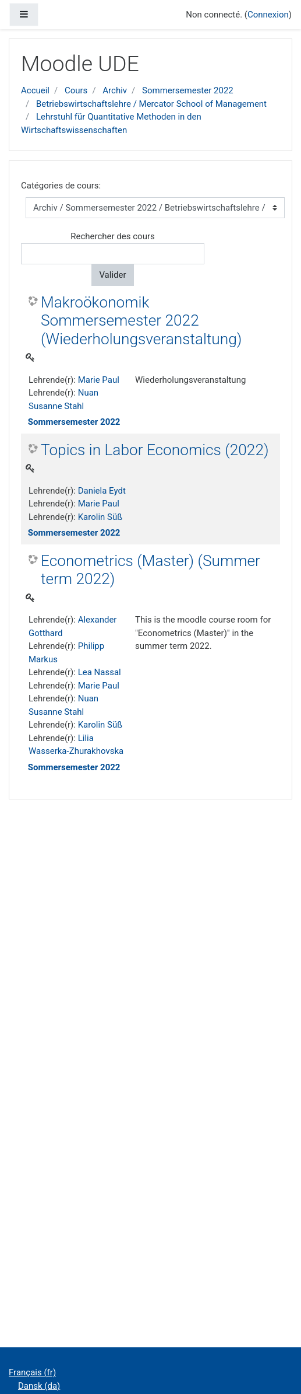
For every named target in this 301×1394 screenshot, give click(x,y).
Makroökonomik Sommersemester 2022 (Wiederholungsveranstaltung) (141, 321)
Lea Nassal (99, 672)
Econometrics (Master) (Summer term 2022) (150, 570)
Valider (112, 275)
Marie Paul (98, 380)
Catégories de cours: (61, 185)
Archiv (114, 90)
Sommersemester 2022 (187, 90)
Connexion (268, 14)
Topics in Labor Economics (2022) (155, 450)
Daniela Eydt (102, 490)
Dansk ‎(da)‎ (39, 1386)
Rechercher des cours (112, 236)
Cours (76, 90)
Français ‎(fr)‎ (32, 1372)
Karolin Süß (100, 517)
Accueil (35, 90)
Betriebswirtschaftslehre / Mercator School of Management (151, 104)
